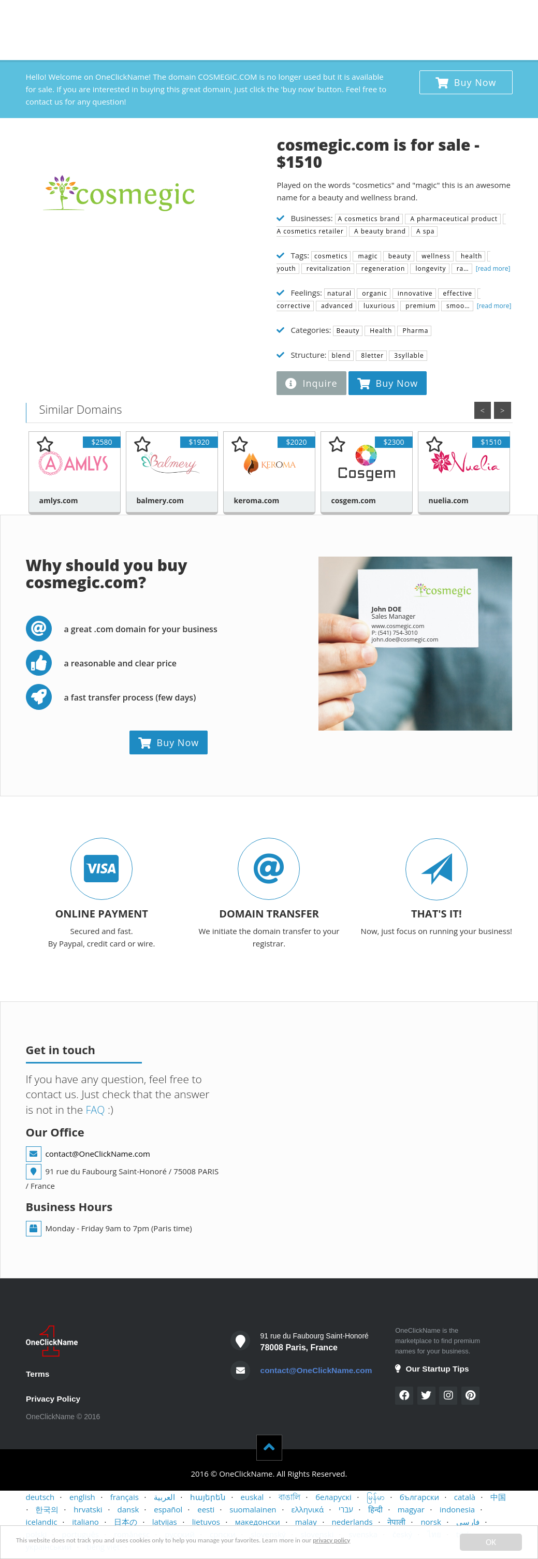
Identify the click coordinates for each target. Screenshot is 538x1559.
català (464, 1498)
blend (341, 355)
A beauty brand (379, 231)
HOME (274, 15)
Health (380, 330)
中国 (498, 1498)
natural (339, 293)
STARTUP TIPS (450, 15)
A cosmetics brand (369, 218)
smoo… (457, 305)
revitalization (327, 268)
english (82, 1498)
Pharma (414, 330)
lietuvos (206, 1523)
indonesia (457, 1510)
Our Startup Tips (433, 1368)
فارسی (467, 1523)
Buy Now (466, 82)
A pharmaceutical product (453, 218)
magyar (411, 1510)
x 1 (500, 13)
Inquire (311, 383)
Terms (38, 1373)
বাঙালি (289, 1498)
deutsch (40, 1498)
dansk (128, 1510)
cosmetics (330, 256)
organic (373, 293)
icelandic (41, 1523)
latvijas (164, 1523)
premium (419, 305)
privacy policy (426, 1543)
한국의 (47, 1510)
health (471, 256)
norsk (430, 1523)
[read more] (492, 268)
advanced (336, 305)
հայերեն (208, 1498)
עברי (346, 1510)
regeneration (382, 268)
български (419, 1498)
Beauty (347, 330)
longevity (429, 268)
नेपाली (396, 1523)
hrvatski (88, 1510)
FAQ (94, 1109)
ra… (462, 268)
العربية (164, 1498)
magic (366, 256)
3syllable (408, 355)
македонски (257, 1523)
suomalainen (252, 1510)
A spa (424, 231)
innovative (414, 293)
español (168, 1510)
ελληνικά (307, 1510)
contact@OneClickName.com (98, 1153)
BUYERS (311, 15)
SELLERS (351, 15)
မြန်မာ (376, 1498)
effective (456, 293)
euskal (252, 1498)
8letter (371, 355)
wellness (434, 256)
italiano (85, 1523)
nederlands (352, 1523)
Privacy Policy (54, 1399)
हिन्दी (375, 1510)
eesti (205, 1510)
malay (306, 1523)
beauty (399, 256)
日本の (125, 1523)
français (124, 1498)
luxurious (378, 305)
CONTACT (396, 15)
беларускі (333, 1498)
